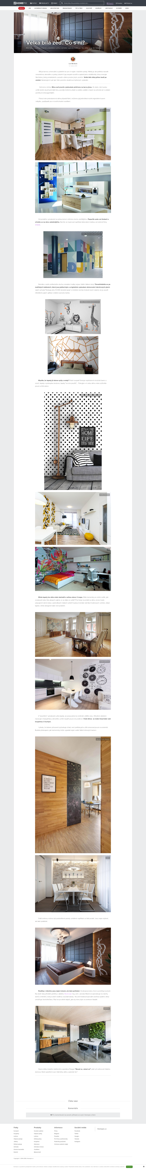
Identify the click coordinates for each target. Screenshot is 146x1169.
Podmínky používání (60, 1141)
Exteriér (119, 8)
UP (108, 549)
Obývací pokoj (38, 1133)
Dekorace (36, 1144)
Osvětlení (36, 1149)
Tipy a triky (79, 8)
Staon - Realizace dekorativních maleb (91, 233)
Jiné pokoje (109, 8)
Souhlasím (129, 1166)
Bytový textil (37, 1152)
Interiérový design (40, 8)
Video (127, 8)
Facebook (77, 1131)
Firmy (54, 3)
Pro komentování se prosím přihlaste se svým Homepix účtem (73, 1115)
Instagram (77, 1141)
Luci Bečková (73, 63)
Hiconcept (67, 994)
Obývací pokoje (18, 1139)
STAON (37, 225)
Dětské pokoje (18, 1144)
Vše (30, 8)
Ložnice (16, 1136)
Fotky (33, 3)
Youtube (77, 1139)
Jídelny (16, 1141)
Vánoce (21, 8)
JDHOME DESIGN (104, 110)
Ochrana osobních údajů (61, 1144)
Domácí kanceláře (19, 1149)
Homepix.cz (101, 1129)
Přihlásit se (128, 3)
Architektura (54, 8)
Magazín (110, 3)
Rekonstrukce (67, 8)
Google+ (77, 1136)
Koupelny (99, 8)
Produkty (44, 3)
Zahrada (16, 1147)
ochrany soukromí (119, 1166)
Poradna (119, 3)
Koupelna (36, 1141)
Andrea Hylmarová (104, 494)
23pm (107, 857)
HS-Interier (106, 164)
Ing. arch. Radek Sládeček (103, 739)
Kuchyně (89, 8)
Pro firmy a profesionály (61, 1139)
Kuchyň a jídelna (38, 1131)
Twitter (76, 1133)
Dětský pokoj (37, 1139)
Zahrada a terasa (39, 1147)
